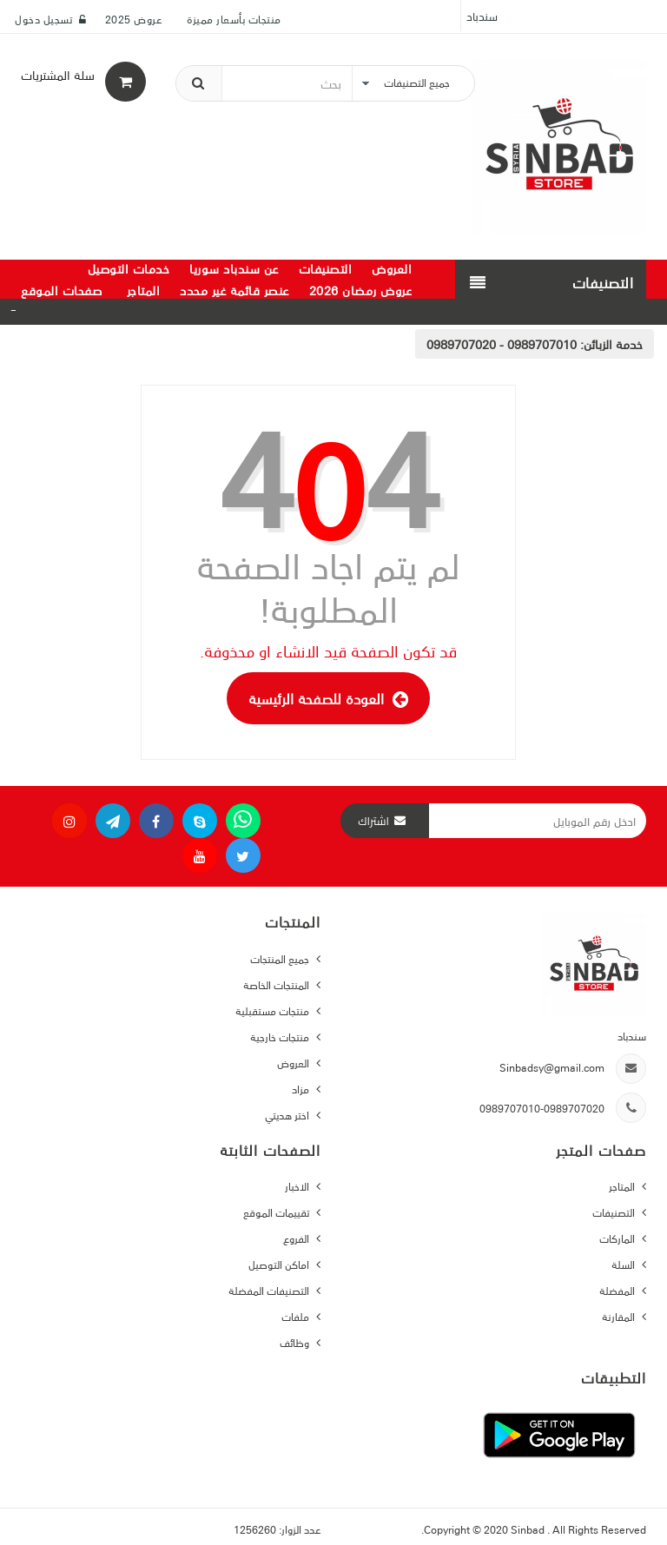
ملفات (296, 1316)
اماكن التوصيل (280, 1264)
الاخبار (298, 1186)
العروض (294, 1063)
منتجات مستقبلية (273, 1010)
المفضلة (618, 1290)
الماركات (618, 1238)
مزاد (302, 1089)
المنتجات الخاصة (277, 984)
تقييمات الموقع (277, 1212)
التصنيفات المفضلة (270, 1290)
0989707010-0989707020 (541, 1108)
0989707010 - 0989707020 (501, 344)
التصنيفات (614, 1212)
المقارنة (619, 1316)
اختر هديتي (288, 1115)
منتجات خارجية (281, 1037)
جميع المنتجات (281, 958)
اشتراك (373, 820)
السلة (624, 1264)
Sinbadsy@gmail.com (551, 1067)
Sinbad (529, 1529)
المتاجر (623, 1186)
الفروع (297, 1238)
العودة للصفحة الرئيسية (328, 698)
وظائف (296, 1342)
